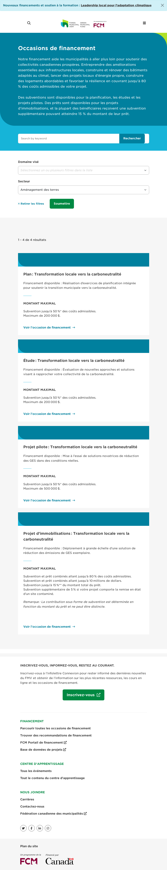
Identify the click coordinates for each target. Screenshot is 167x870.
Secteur (24, 181)
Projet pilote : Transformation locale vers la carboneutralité (80, 447)
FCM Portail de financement (43, 742)
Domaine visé (28, 162)
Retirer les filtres (31, 203)
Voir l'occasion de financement (47, 327)
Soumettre (62, 203)
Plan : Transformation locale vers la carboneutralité (72, 274)
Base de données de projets (43, 750)
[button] (83, 170)
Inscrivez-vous (79, 696)
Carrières (27, 799)
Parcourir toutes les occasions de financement (55, 728)
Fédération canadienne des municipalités (53, 814)
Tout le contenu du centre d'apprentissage (52, 778)
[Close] (162, 5)
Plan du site (29, 846)
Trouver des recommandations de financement (56, 735)
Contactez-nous (32, 806)
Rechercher (132, 138)
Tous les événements (36, 771)
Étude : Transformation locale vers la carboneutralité (74, 360)
